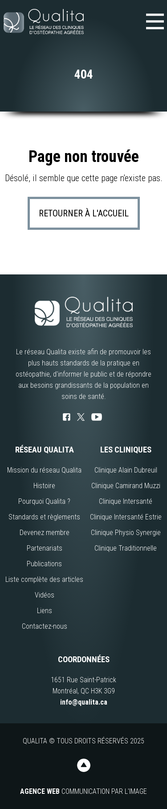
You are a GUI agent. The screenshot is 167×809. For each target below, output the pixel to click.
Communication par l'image (83, 791)
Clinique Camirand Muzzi (125, 485)
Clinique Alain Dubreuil (125, 470)
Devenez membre (44, 532)
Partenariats (44, 548)
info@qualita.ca (83, 702)
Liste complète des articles (44, 579)
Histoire (44, 485)
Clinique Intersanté (125, 501)
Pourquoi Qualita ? (44, 501)
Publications (44, 564)
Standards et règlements (44, 517)
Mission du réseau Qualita (44, 470)
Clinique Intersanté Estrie (126, 517)
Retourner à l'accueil (84, 213)
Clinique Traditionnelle (125, 548)
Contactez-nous (44, 626)
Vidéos (44, 595)
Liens (44, 610)
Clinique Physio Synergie (126, 532)
